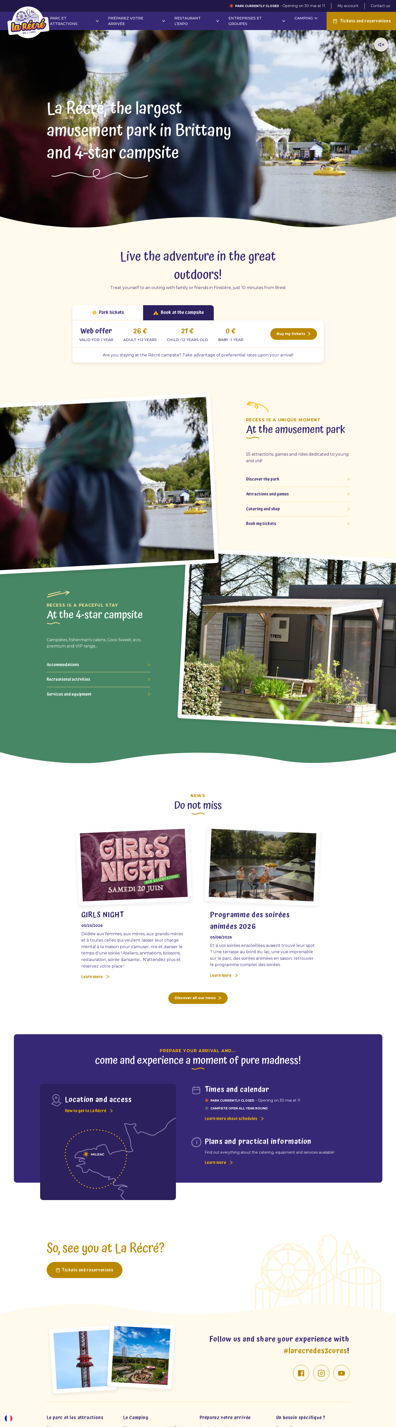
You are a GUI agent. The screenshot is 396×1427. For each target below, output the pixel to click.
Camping (307, 18)
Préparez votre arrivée (137, 21)
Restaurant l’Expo (197, 21)
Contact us (380, 6)
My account (347, 6)
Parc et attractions (75, 21)
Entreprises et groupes (257, 21)
